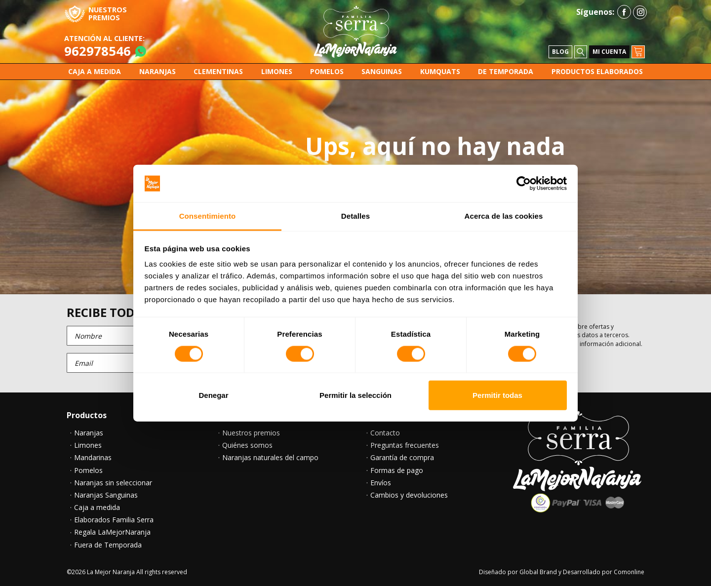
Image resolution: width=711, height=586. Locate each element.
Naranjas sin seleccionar (113, 482)
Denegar (213, 395)
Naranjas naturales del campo (270, 457)
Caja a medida (97, 507)
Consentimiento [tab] (207, 216)
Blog (560, 51)
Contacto (385, 433)
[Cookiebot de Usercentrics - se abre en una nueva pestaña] (523, 183)
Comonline (629, 572)
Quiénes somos (247, 445)
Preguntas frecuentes (404, 445)
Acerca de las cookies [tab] (504, 216)
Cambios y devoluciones (409, 495)
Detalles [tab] (355, 216)
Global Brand (538, 572)
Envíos (380, 482)
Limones (88, 445)
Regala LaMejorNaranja (112, 532)
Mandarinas (93, 457)
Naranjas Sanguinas (106, 495)
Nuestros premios (251, 433)
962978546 (97, 51)
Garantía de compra (402, 457)
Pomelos (88, 470)
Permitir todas (497, 395)
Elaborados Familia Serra (114, 519)
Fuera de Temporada (108, 545)
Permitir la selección (355, 395)
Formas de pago (396, 470)
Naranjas (88, 433)
